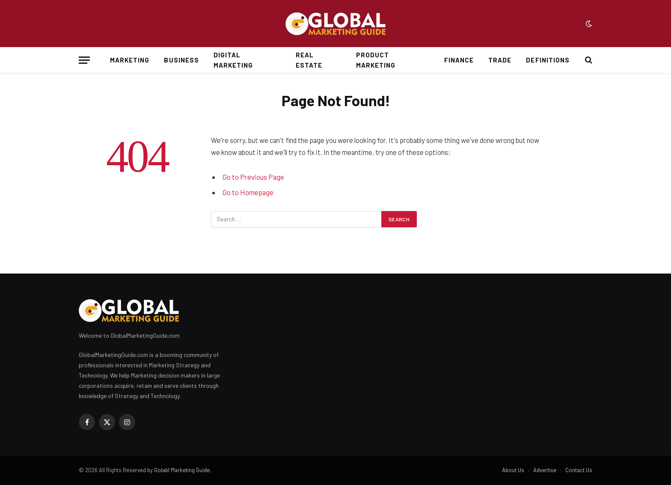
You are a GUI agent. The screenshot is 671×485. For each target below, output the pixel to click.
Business (181, 60)
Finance (459, 60)
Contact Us (578, 470)
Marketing (129, 60)
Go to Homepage (248, 192)
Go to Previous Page (253, 177)
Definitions (548, 60)
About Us (513, 470)
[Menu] (84, 60)
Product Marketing (375, 60)
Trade (499, 60)
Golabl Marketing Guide (182, 470)
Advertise (544, 470)
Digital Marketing (233, 60)
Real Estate (309, 60)
